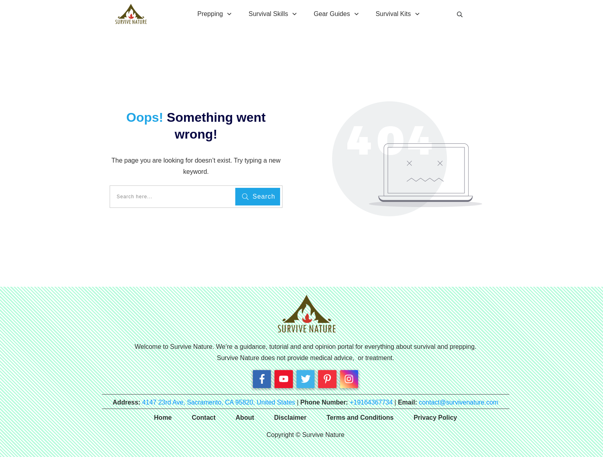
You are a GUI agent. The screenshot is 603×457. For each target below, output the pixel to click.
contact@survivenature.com (459, 402)
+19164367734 (371, 402)
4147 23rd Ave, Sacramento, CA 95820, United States (218, 402)
